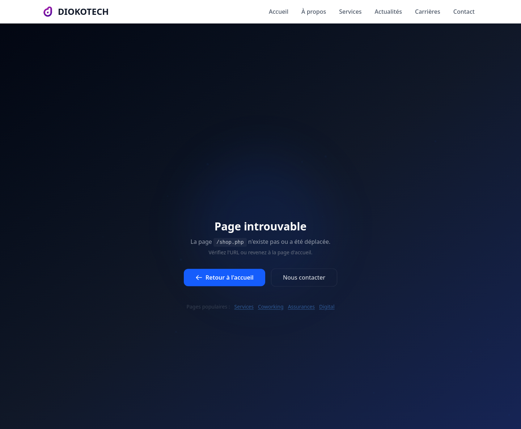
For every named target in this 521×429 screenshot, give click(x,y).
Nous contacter (304, 280)
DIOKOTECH (83, 6)
